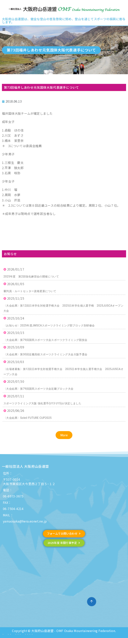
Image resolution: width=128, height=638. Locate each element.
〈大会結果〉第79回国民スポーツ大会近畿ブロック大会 (38, 388)
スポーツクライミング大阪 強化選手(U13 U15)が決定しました (42, 403)
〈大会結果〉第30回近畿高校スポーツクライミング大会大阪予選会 (45, 354)
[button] (64, 435)
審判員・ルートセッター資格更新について (29, 291)
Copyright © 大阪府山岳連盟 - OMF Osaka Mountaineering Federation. (64, 630)
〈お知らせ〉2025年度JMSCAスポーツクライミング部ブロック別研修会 (49, 325)
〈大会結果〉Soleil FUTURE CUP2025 (27, 418)
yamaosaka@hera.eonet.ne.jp (25, 521)
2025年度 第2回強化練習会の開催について (31, 276)
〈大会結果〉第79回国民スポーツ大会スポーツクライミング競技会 (45, 340)
